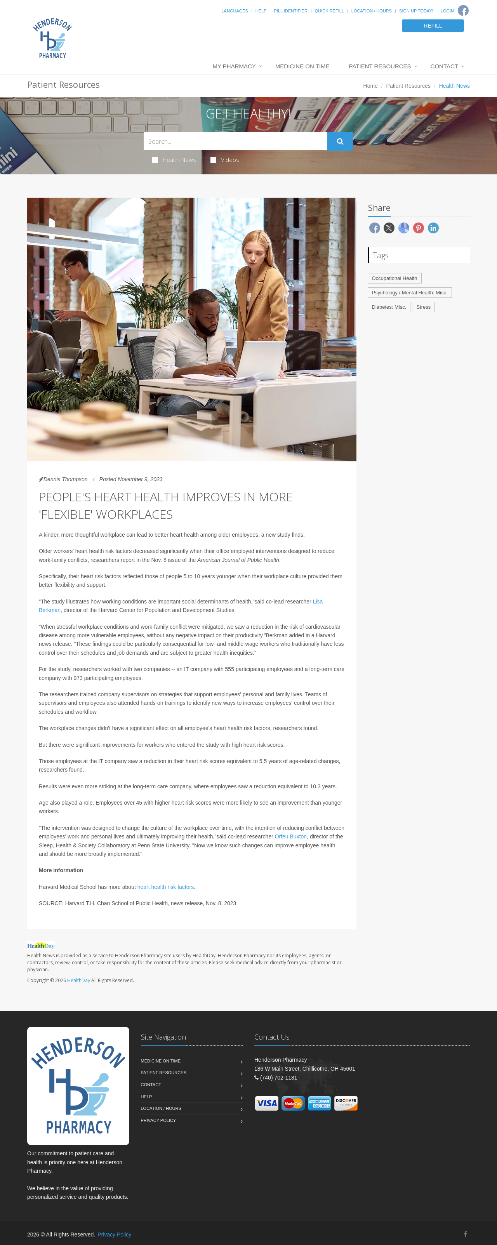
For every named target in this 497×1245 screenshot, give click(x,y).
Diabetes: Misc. (389, 307)
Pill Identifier (290, 11)
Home (370, 86)
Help (261, 11)
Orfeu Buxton (291, 836)
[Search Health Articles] (235, 141)
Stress (423, 307)
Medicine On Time (302, 66)
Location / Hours (371, 11)
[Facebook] (463, 10)
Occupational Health (394, 278)
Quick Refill (329, 11)
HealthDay (78, 980)
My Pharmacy (233, 66)
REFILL (433, 26)
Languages (234, 11)
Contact (444, 66)
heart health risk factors (165, 887)
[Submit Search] (340, 141)
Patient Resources (380, 66)
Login (447, 11)
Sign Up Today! (416, 11)
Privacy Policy (158, 1120)
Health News (174, 159)
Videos (224, 159)
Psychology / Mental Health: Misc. (410, 293)
